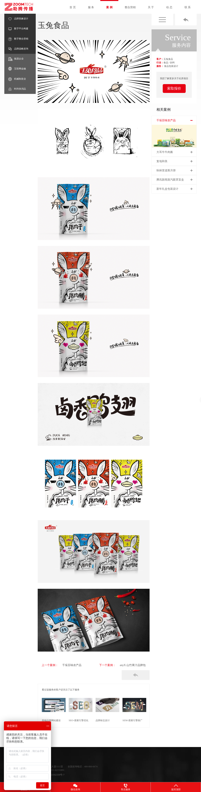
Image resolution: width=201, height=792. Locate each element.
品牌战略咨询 (18, 49)
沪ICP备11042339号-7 (53, 774)
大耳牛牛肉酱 (164, 152)
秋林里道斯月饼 (166, 170)
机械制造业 (17, 79)
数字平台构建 (18, 29)
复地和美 (161, 161)
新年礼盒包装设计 (167, 188)
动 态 (169, 7)
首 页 (72, 7)
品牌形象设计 (18, 19)
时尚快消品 (17, 89)
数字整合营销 (18, 39)
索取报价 (174, 88)
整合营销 (130, 7)
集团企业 (16, 59)
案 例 (109, 7)
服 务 (91, 7)
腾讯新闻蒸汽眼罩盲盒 (170, 179)
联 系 (188, 7)
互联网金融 (17, 69)
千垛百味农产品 (67, 665)
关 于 (151, 7)
